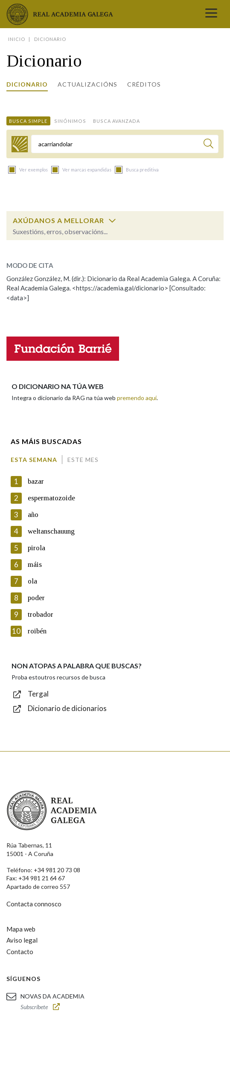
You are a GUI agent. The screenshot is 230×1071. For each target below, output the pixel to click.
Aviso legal (22, 940)
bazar (36, 481)
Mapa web (20, 929)
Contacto (19, 951)
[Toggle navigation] (211, 14)
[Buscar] (208, 145)
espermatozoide (51, 498)
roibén (37, 631)
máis (35, 564)
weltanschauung (51, 531)
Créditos (144, 84)
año (33, 515)
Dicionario (27, 84)
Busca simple (28, 121)
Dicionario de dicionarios (67, 708)
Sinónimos (70, 121)
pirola (36, 548)
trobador (40, 614)
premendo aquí (137, 397)
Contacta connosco (33, 904)
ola (32, 581)
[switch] (112, 220)
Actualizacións (87, 84)
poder (36, 598)
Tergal (38, 693)
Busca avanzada (116, 121)
